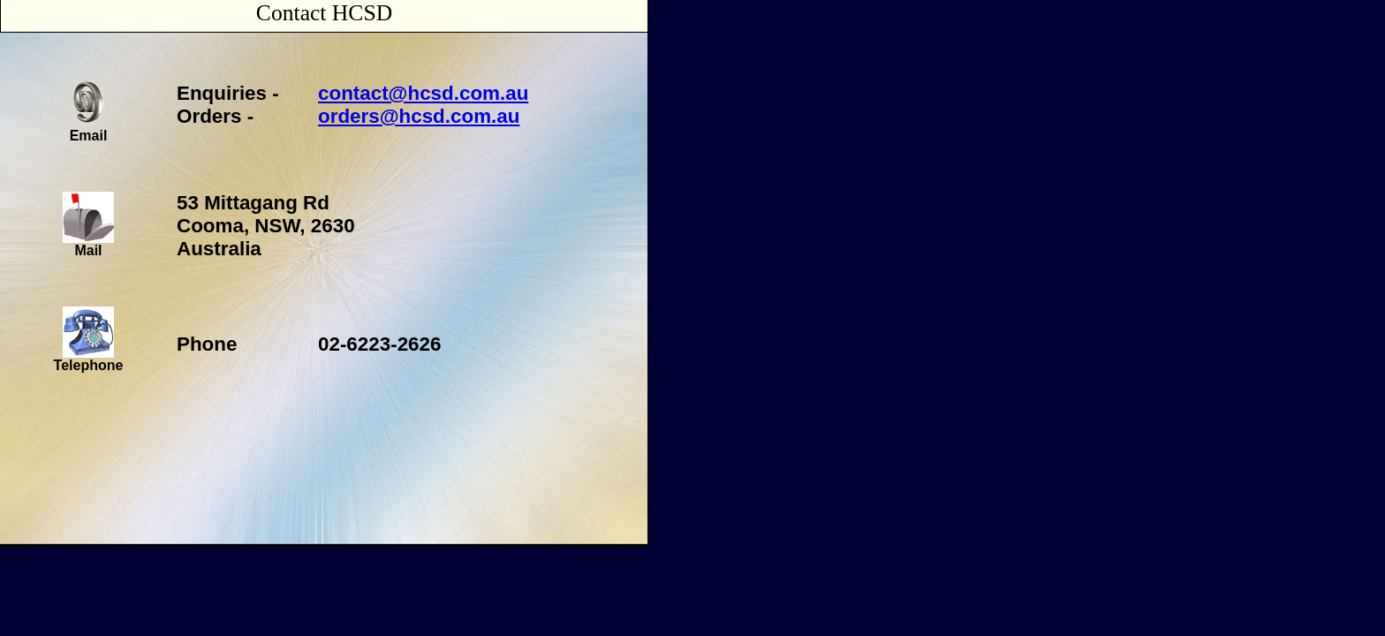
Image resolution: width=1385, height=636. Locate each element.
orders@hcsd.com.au (418, 116)
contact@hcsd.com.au (423, 93)
